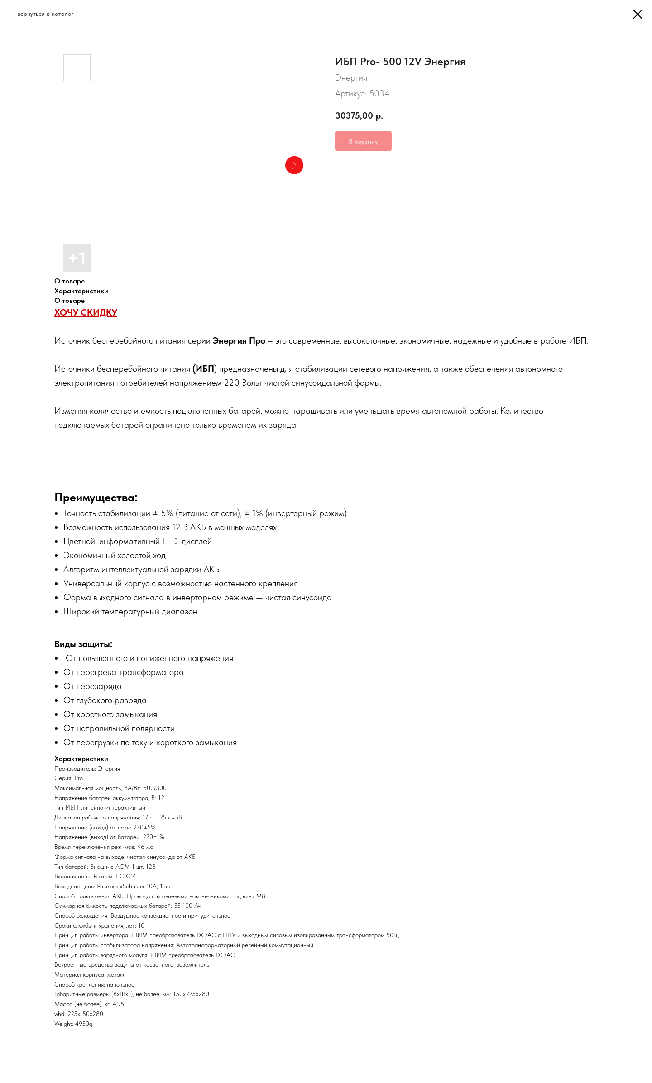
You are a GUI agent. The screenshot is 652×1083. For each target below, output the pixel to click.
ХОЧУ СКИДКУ (85, 312)
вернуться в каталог (45, 13)
